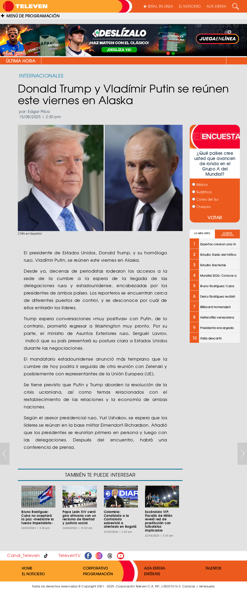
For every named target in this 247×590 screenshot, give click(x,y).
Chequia (201, 206)
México (200, 184)
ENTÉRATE (152, 573)
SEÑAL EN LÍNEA (158, 6)
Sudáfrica (202, 192)
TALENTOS (213, 568)
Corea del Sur (205, 199)
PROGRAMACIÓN (98, 573)
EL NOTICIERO (190, 6)
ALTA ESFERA (217, 6)
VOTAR (215, 217)
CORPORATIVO (95, 568)
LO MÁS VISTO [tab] (202, 233)
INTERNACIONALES (41, 75)
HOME (27, 568)
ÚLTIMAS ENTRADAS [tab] (227, 234)
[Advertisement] (214, 422)
